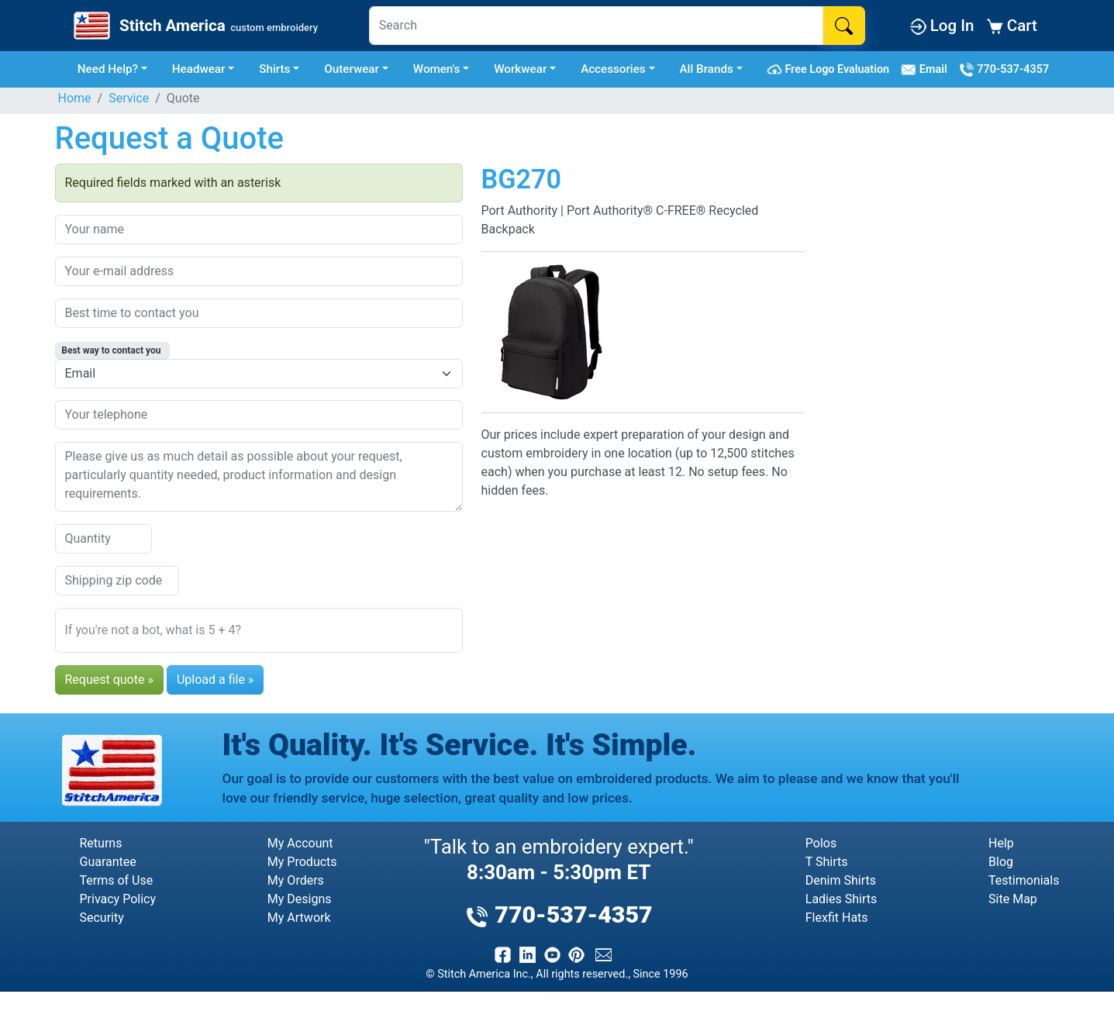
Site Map (1012, 899)
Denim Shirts (840, 880)
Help (1001, 843)
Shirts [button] (274, 69)
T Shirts (826, 861)
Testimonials (1023, 880)
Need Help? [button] (108, 69)
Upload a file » (215, 679)
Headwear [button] (199, 69)
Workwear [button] (520, 69)
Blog (1000, 861)
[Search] (596, 25)
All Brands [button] (706, 69)
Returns (101, 843)
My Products (302, 861)
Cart (1012, 25)
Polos (820, 843)
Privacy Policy (118, 899)
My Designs (299, 899)
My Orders (295, 880)
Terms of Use (116, 880)
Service (129, 98)
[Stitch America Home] (194, 25)
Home (74, 98)
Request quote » (109, 679)
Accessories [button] (613, 69)
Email (927, 70)
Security (102, 917)
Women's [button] (436, 69)
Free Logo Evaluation (831, 70)
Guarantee (108, 861)
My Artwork (299, 917)
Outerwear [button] (351, 69)
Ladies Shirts (841, 899)
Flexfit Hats (836, 917)
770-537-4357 (1004, 70)
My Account (300, 843)
